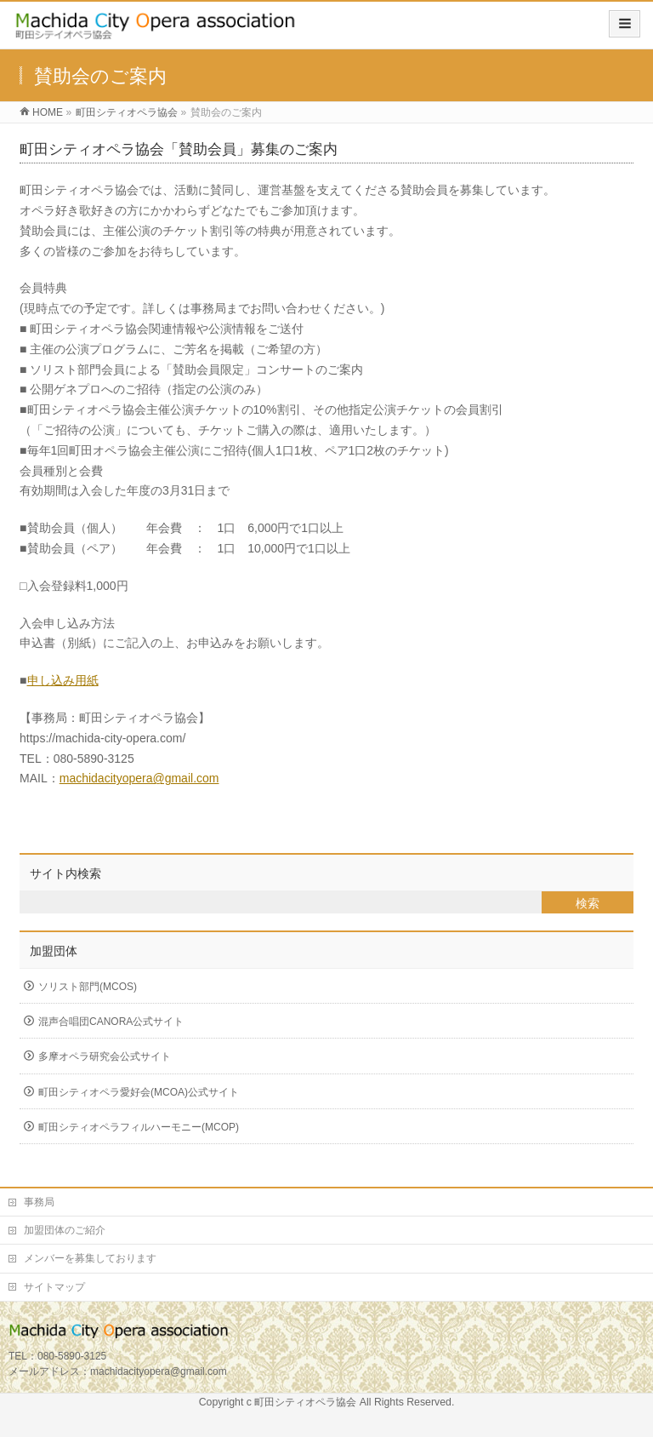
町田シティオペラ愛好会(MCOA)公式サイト (138, 1092)
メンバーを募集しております (90, 1258)
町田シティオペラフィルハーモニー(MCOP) (138, 1127)
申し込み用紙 (63, 680)
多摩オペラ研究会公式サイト (104, 1056)
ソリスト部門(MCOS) (87, 987)
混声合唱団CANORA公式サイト (111, 1022)
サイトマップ (54, 1287)
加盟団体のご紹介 (64, 1230)
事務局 (39, 1202)
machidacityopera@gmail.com (139, 778)
